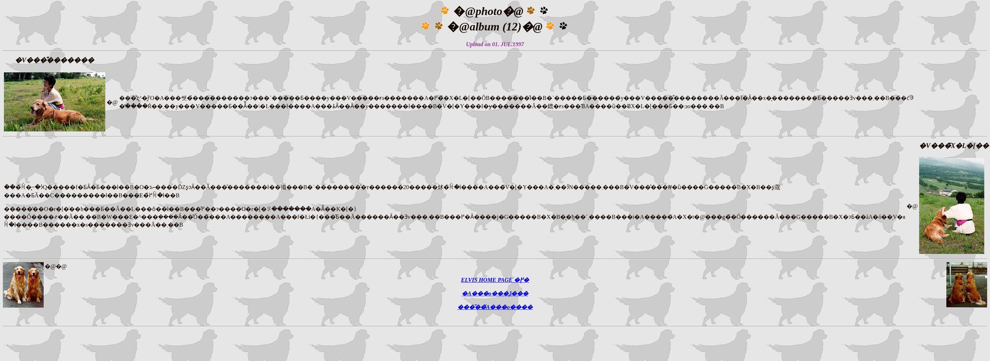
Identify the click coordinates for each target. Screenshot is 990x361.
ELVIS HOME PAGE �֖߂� (495, 280)
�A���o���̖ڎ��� (495, 293)
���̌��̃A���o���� (495, 307)
